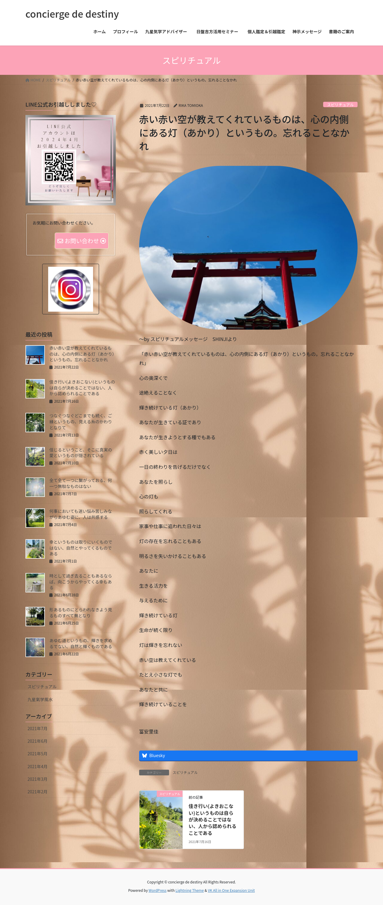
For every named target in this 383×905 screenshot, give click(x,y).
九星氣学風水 (40, 700)
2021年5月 (38, 754)
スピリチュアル (340, 104)
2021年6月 (38, 742)
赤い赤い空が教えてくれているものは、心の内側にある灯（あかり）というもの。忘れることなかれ (81, 354)
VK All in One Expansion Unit (231, 890)
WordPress (158, 890)
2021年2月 (38, 792)
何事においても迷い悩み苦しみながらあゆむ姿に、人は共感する (80, 515)
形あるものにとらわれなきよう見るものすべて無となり (80, 613)
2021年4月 (38, 767)
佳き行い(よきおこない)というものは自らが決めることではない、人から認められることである (212, 819)
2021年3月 (38, 780)
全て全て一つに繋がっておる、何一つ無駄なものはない (80, 484)
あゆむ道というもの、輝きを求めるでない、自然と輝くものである (80, 644)
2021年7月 (38, 729)
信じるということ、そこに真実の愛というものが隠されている (80, 453)
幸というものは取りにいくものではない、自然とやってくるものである (80, 548)
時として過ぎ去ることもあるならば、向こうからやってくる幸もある (80, 582)
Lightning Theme (189, 890)
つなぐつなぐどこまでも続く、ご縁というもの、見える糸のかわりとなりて (80, 422)
